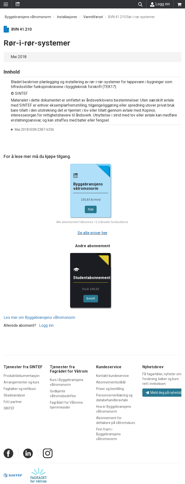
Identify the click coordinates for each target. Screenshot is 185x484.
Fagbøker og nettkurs (20, 389)
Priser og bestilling (110, 389)
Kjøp (90, 209)
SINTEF (9, 408)
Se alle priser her (92, 233)
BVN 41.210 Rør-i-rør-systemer (131, 17)
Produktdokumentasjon (22, 376)
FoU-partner (13, 402)
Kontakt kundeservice (112, 376)
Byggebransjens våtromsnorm (28, 17)
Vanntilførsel (93, 17)
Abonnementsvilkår (111, 382)
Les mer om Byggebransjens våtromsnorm (39, 317)
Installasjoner (67, 17)
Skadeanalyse (14, 395)
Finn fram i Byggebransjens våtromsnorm (108, 434)
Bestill (90, 298)
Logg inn (160, 4)
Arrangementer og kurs (21, 382)
